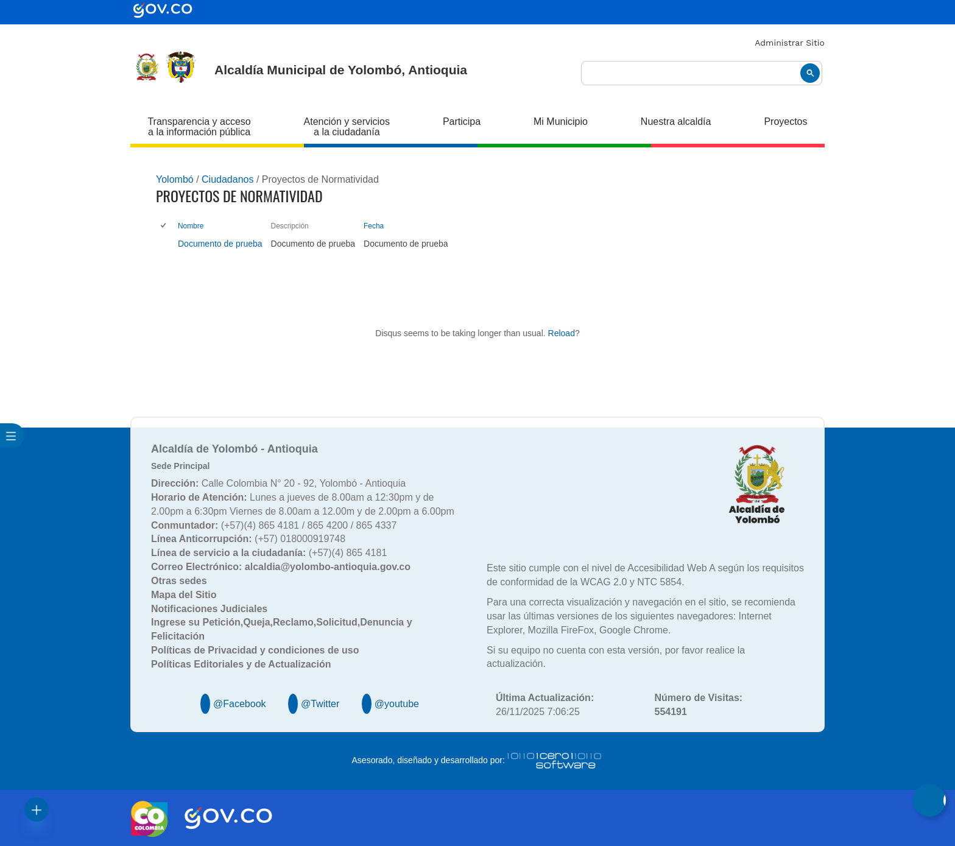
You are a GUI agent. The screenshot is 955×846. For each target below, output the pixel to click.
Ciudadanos (227, 179)
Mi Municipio (561, 121)
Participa (462, 121)
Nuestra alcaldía (676, 121)
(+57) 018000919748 (248, 539)
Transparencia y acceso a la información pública (198, 126)
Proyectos (785, 121)
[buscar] (701, 73)
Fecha (374, 226)
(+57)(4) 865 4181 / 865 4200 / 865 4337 (273, 525)
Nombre (190, 226)
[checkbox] (164, 226)
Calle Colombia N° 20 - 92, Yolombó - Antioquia (278, 483)
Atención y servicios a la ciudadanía (347, 126)
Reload (561, 333)
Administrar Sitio (790, 43)
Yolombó (175, 179)
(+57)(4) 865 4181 (269, 553)
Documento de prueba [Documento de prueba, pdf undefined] (220, 244)
